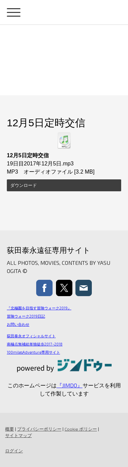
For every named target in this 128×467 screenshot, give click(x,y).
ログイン (14, 450)
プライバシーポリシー (39, 429)
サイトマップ (18, 435)
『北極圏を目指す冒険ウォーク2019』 (39, 308)
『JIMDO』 (70, 385)
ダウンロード (23, 185)
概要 (9, 429)
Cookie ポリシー (81, 429)
